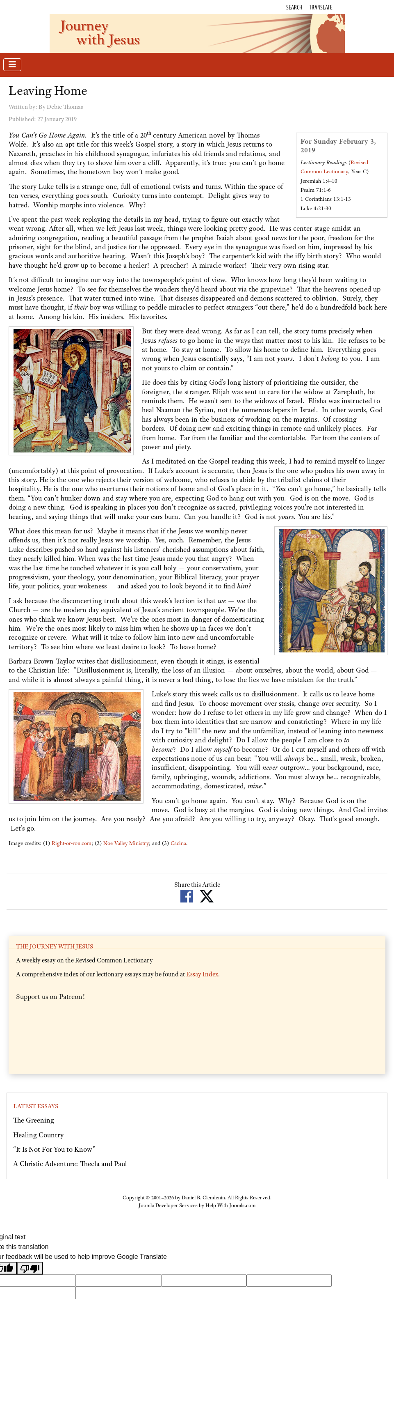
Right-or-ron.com (71, 843)
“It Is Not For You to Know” (54, 1149)
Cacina (178, 843)
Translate (321, 7)
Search (294, 7)
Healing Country (38, 1134)
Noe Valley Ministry (126, 843)
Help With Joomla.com (230, 1205)
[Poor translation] (30, 1268)
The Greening (33, 1120)
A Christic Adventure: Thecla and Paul (70, 1163)
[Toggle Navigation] (12, 64)
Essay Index (202, 974)
